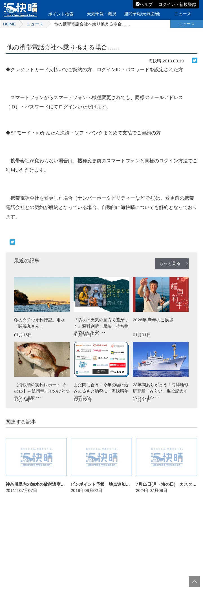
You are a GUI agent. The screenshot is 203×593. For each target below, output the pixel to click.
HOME (9, 23)
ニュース (35, 23)
